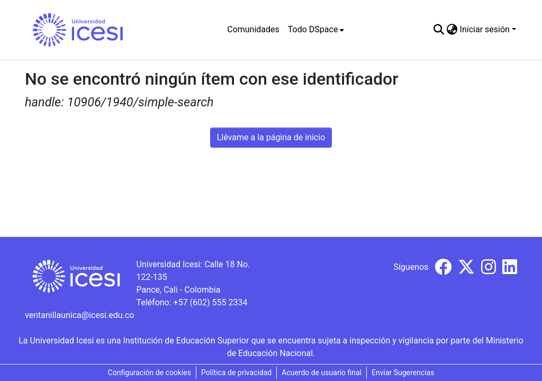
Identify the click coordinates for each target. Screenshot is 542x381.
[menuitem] (316, 29)
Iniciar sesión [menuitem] (485, 29)
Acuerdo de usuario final (322, 372)
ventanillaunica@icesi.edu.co (79, 315)
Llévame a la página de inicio (271, 137)
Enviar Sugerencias (403, 372)
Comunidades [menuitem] (253, 29)
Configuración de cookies (149, 372)
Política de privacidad (236, 372)
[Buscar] (439, 29)
